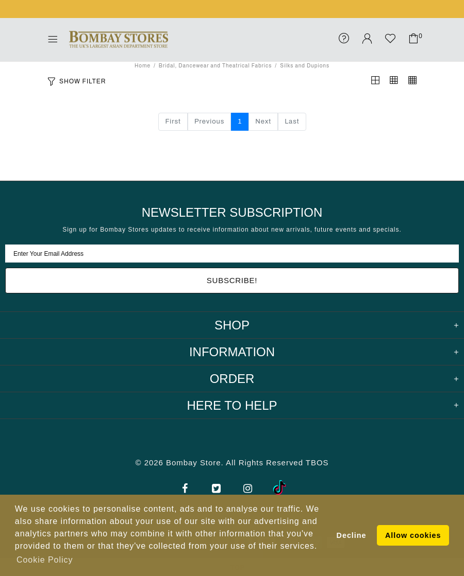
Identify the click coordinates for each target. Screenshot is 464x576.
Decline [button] (352, 535)
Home (143, 65)
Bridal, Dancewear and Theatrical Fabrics (215, 65)
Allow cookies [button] (413, 535)
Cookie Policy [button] (44, 559)
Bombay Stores (118, 39)
